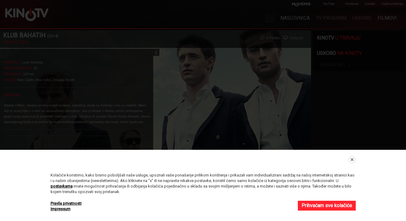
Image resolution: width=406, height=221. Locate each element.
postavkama (62, 186)
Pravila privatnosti (66, 203)
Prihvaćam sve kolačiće (327, 205)
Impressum (60, 209)
